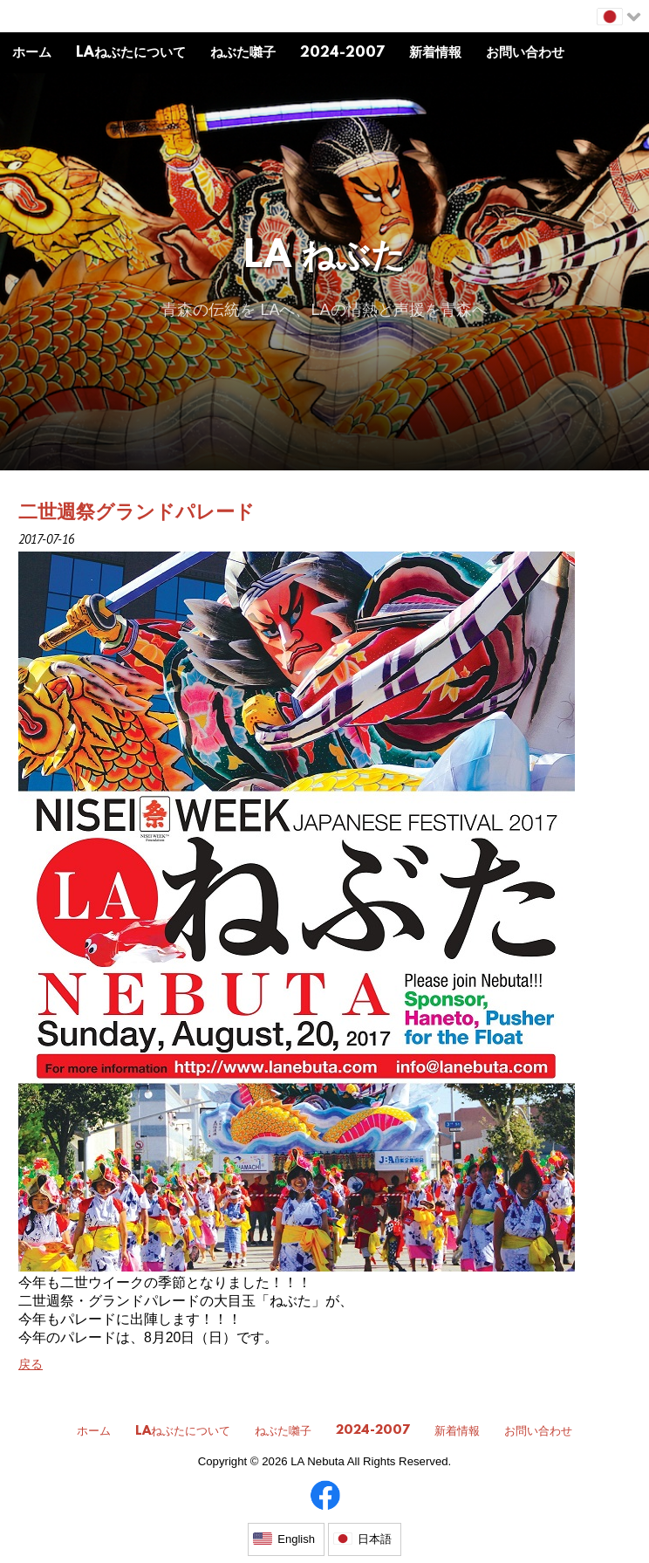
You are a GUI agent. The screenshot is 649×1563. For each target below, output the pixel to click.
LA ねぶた (325, 258)
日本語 (375, 1539)
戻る (30, 1364)
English (296, 1539)
